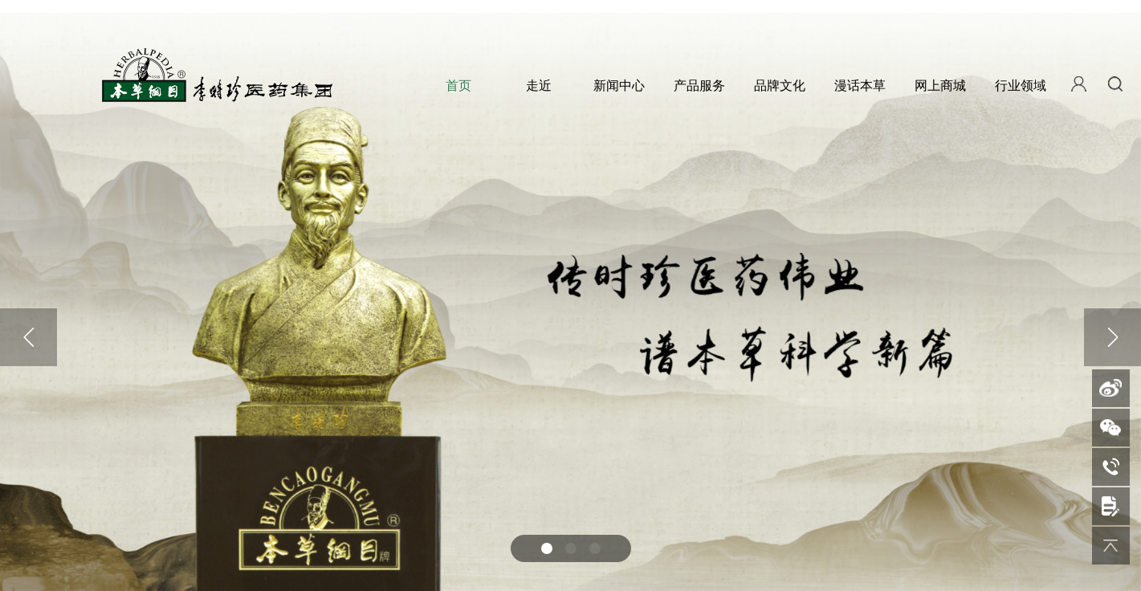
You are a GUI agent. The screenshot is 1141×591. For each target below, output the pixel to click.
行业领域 (1020, 85)
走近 (539, 85)
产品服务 (699, 85)
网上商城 (940, 85)
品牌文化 (779, 85)
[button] (546, 548)
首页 (458, 85)
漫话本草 (860, 85)
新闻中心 (619, 85)
